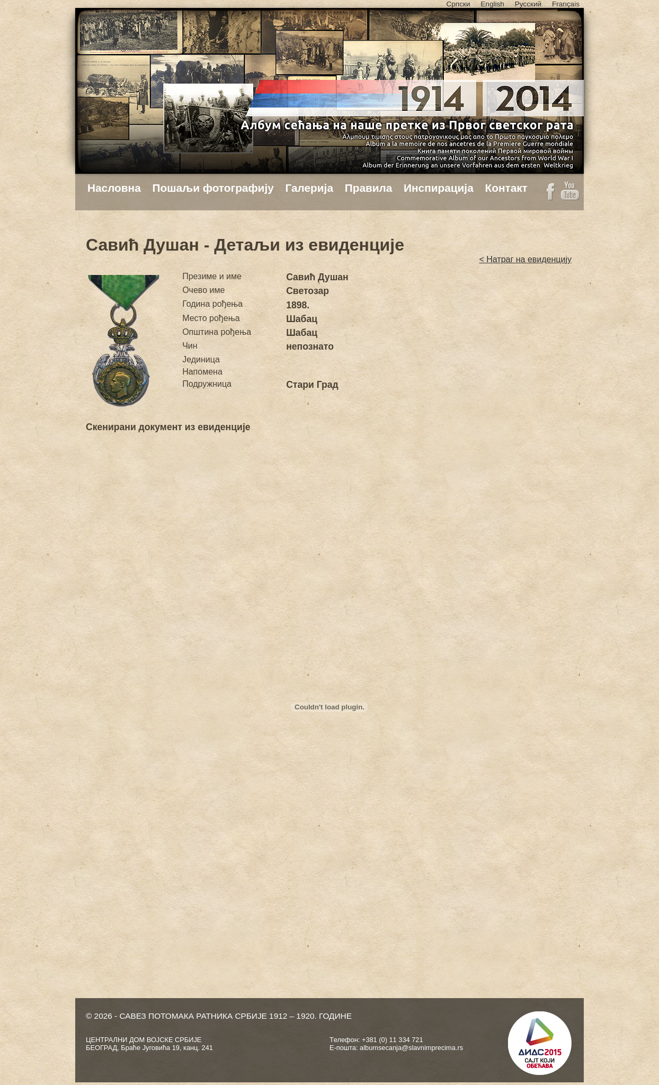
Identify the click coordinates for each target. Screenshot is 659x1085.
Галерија (309, 188)
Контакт (506, 188)
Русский (528, 4)
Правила (369, 188)
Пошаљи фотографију (213, 188)
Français (566, 4)
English (492, 4)
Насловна (114, 188)
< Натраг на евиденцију (525, 259)
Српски (458, 4)
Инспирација (439, 188)
